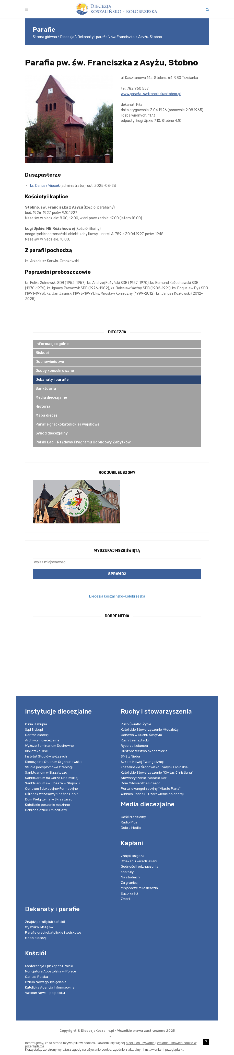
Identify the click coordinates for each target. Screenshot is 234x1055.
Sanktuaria (46, 388)
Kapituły (127, 872)
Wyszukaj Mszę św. (39, 927)
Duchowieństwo (50, 362)
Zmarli (126, 899)
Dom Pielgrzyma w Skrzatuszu (49, 799)
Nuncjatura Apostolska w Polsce (50, 971)
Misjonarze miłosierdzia (139, 888)
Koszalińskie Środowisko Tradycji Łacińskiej (155, 767)
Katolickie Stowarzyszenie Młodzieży (150, 729)
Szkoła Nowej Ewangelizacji (142, 762)
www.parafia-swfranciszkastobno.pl (151, 94)
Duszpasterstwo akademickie (144, 751)
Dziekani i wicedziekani (139, 861)
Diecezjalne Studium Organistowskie (54, 762)
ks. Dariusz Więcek (45, 186)
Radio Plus (129, 822)
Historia (43, 406)
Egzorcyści (129, 893)
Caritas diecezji (37, 735)
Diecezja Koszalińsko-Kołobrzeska (117, 596)
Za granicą (129, 883)
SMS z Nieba (130, 756)
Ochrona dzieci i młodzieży (46, 810)
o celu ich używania (140, 1043)
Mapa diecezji (48, 415)
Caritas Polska (36, 977)
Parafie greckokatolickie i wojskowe (67, 424)
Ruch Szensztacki (135, 740)
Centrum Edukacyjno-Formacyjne (51, 788)
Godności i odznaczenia (139, 866)
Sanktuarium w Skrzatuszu (46, 772)
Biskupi (42, 353)
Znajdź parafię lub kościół (45, 922)
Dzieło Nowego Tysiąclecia (45, 982)
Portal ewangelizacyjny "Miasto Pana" (151, 788)
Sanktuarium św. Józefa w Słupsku (52, 783)
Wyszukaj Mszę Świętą (117, 550)
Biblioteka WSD (36, 751)
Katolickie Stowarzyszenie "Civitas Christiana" (157, 772)
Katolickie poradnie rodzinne (47, 805)
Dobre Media (131, 828)
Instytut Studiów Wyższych (46, 756)
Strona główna (45, 37)
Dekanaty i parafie (93, 37)
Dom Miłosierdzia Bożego (140, 783)
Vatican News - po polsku (45, 993)
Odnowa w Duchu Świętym (141, 735)
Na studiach (130, 877)
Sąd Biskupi (34, 729)
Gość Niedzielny (133, 817)
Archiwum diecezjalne (42, 740)
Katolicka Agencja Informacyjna (50, 987)
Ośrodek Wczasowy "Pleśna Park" (51, 794)
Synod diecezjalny (52, 433)
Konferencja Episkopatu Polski (49, 966)
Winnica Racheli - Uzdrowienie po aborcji (152, 794)
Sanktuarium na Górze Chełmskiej (51, 778)
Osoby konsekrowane (55, 371)
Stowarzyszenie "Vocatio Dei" (144, 778)
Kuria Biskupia (36, 724)
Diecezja (67, 37)
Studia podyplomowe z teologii (49, 767)
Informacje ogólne (52, 344)
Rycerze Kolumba (134, 746)
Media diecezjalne (51, 397)
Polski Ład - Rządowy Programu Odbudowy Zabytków (83, 442)
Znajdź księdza (132, 856)
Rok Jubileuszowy (117, 473)
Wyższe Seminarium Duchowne (49, 746)
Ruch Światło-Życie (136, 724)
